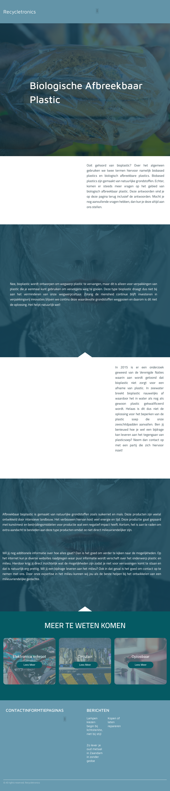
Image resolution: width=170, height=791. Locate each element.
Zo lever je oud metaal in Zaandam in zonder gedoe (95, 753)
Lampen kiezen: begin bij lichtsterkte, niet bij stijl (95, 726)
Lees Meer (29, 664)
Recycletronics (20, 11)
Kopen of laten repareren (114, 722)
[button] (97, 11)
